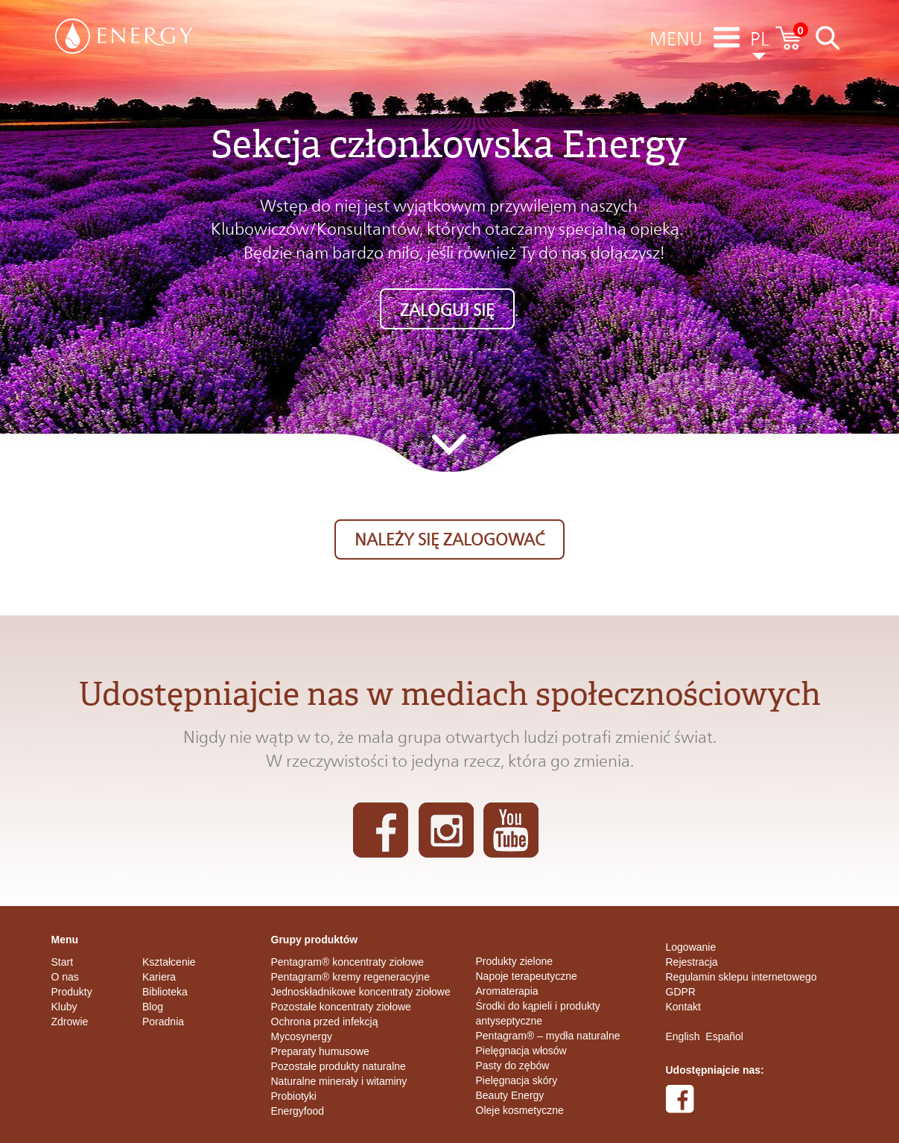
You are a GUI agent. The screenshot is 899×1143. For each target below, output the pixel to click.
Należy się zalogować (449, 539)
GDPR (681, 992)
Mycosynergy (301, 1036)
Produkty (71, 992)
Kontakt (683, 1007)
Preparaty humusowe (320, 1051)
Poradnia (163, 1022)
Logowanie (691, 947)
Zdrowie (70, 1022)
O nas (65, 977)
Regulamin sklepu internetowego (741, 977)
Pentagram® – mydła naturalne (548, 1036)
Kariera (159, 977)
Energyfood (298, 1111)
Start (62, 962)
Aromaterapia (507, 991)
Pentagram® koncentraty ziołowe (348, 962)
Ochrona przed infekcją (324, 1022)
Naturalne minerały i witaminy (339, 1081)
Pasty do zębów (513, 1065)
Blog (152, 1007)
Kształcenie (169, 962)
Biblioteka (165, 992)
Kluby (64, 1007)
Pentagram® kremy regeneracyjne (350, 977)
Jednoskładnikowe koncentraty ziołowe (361, 992)
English (683, 1036)
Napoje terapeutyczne (526, 976)
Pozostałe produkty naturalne (338, 1066)
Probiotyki (294, 1096)
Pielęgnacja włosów (521, 1051)
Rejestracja (692, 962)
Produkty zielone (514, 961)
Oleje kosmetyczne (520, 1110)
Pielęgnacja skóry (517, 1080)
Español (724, 1036)
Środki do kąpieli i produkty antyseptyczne (538, 1013)
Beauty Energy (510, 1095)
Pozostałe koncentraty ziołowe (341, 1007)
